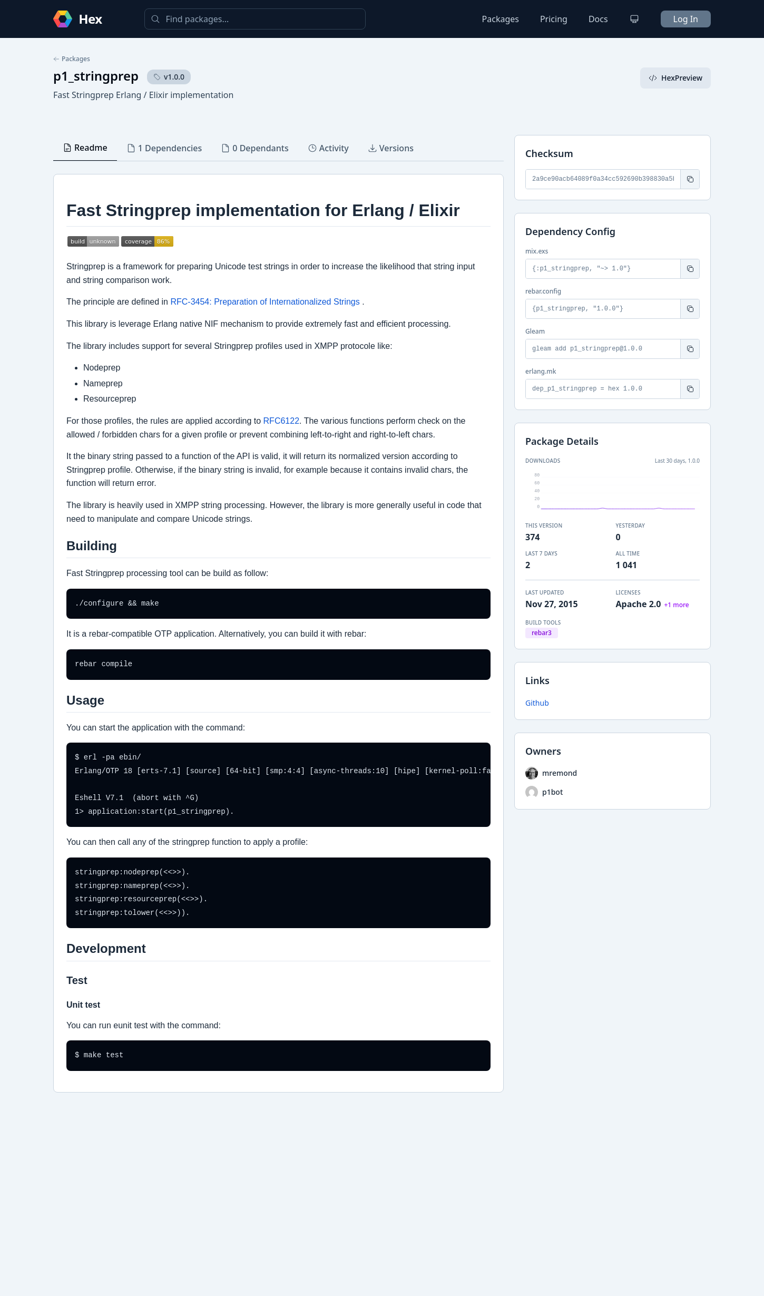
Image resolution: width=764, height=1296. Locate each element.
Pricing (553, 19)
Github (537, 703)
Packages (500, 19)
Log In (685, 19)
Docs (598, 19)
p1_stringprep (96, 75)
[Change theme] (634, 19)
